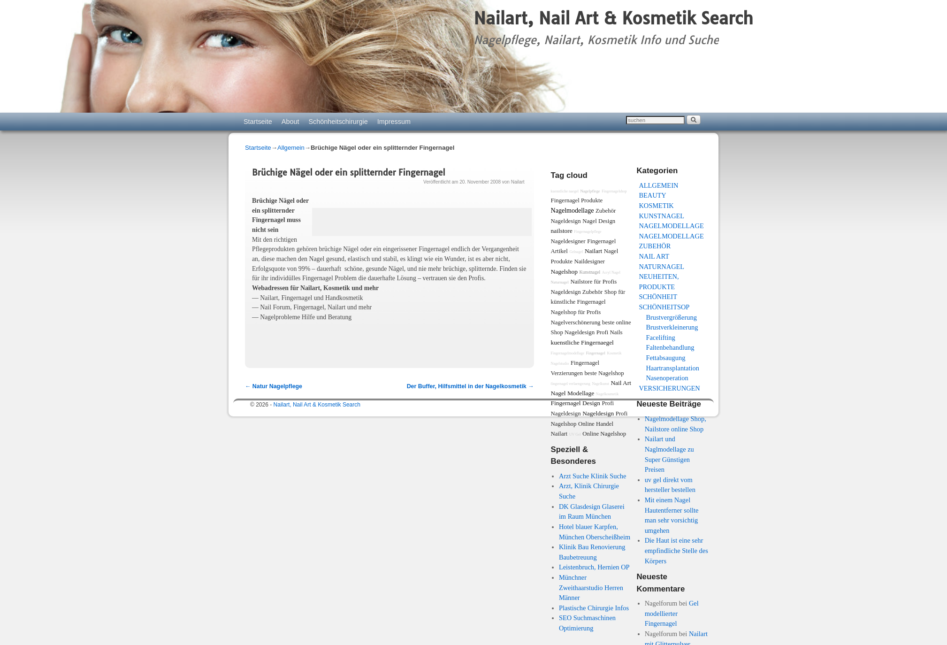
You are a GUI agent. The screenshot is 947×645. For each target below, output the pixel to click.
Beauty (652, 195)
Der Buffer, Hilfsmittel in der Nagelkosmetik (470, 386)
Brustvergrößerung (671, 317)
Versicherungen (669, 388)
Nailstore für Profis (593, 281)
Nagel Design (598, 221)
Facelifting (660, 337)
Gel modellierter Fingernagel (672, 613)
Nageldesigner (568, 241)
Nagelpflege (590, 191)
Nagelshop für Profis (576, 312)
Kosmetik (656, 205)
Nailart (518, 181)
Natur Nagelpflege (273, 386)
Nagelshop (564, 271)
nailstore (562, 230)
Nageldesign (598, 413)
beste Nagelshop (604, 373)
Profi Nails (609, 332)
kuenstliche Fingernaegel (582, 342)
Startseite (258, 121)
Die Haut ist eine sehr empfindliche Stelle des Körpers (676, 550)
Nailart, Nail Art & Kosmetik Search (613, 18)
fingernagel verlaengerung (570, 384)
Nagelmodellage (671, 226)
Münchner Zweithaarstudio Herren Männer (591, 587)
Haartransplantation (672, 368)
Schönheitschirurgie (337, 121)
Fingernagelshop (614, 191)
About (290, 121)
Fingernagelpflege (587, 232)
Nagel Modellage (573, 393)
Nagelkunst (600, 384)
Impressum (394, 121)
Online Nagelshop (604, 433)
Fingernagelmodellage (568, 353)
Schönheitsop (664, 307)
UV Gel (575, 434)
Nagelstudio (560, 363)
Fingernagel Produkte (577, 200)
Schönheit (658, 296)
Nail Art (654, 256)
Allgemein (291, 147)
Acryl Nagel (611, 272)
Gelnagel (576, 252)
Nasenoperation (667, 378)
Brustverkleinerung (672, 327)
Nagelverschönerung (576, 322)
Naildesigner (589, 261)
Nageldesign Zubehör (577, 292)
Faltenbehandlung (670, 347)
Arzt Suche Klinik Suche (592, 476)
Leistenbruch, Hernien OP (594, 567)
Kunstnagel (661, 216)
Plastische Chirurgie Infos (594, 608)
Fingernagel (595, 353)
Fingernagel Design (575, 403)
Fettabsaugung (665, 357)
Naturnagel (661, 266)
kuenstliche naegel (565, 191)
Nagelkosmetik (607, 394)
